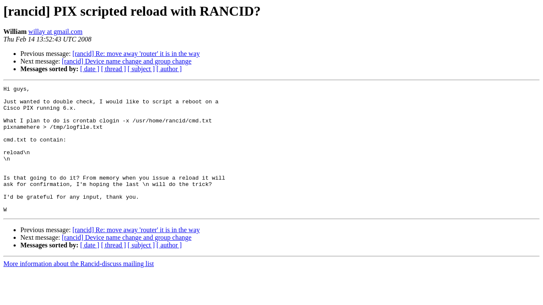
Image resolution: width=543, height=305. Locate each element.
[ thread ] (113, 68)
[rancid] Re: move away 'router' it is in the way (136, 53)
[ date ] (89, 68)
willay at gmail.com (55, 31)
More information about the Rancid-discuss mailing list (78, 289)
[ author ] (169, 68)
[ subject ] (141, 68)
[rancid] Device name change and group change (127, 61)
